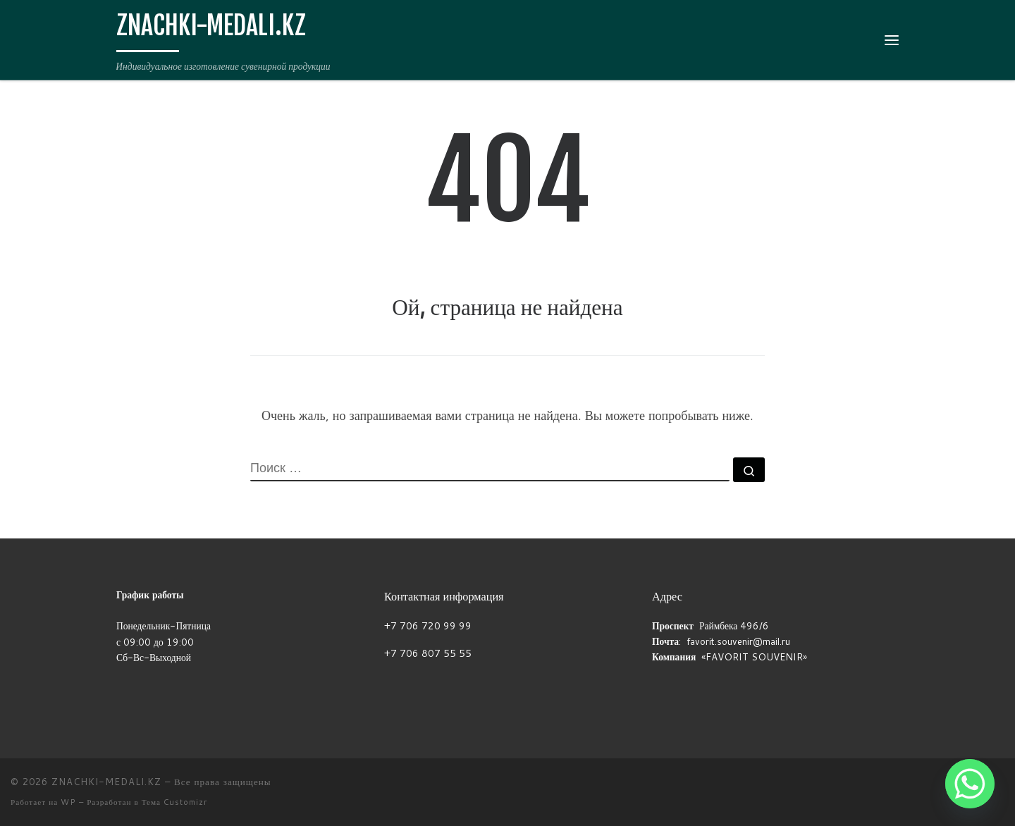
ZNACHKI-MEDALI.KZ (106, 781)
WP (68, 802)
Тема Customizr (174, 802)
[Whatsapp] (970, 783)
